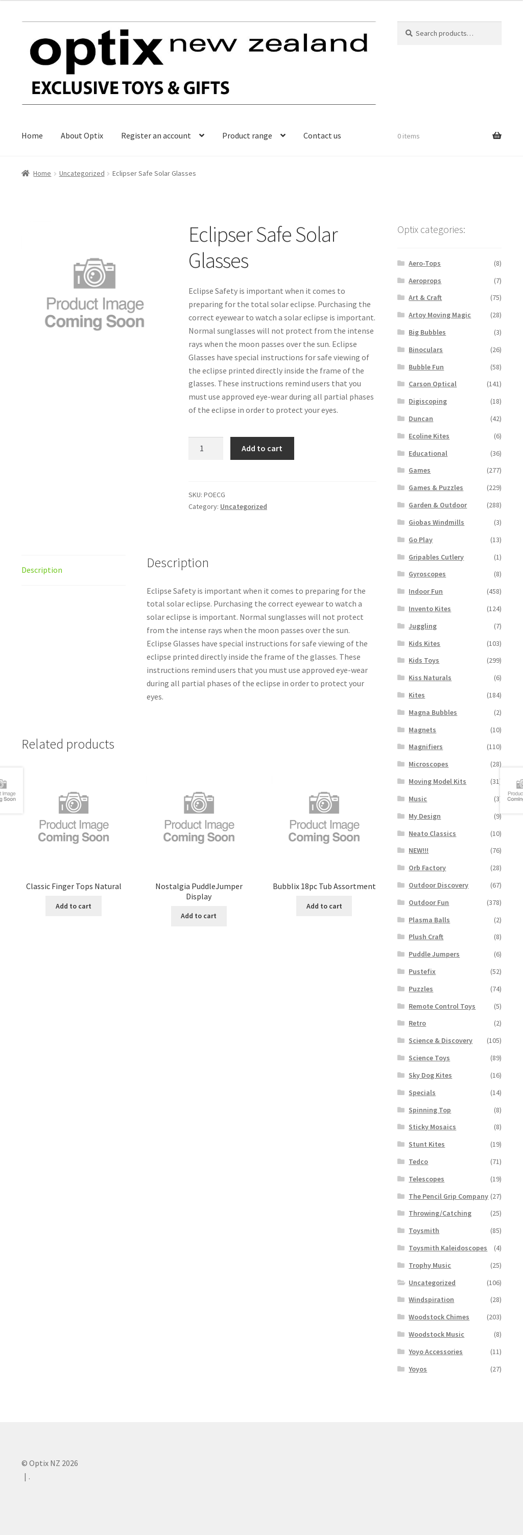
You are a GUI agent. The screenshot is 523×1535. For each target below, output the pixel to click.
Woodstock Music (436, 1334)
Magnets (422, 729)
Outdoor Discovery (438, 885)
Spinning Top (430, 1109)
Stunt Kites (427, 1144)
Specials (422, 1092)
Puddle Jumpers (434, 954)
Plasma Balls (429, 919)
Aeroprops (425, 280)
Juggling (423, 626)
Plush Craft (426, 936)
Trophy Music (430, 1265)
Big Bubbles (427, 332)
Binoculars (426, 349)
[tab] (73, 570)
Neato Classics (432, 833)
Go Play (421, 539)
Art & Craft (425, 297)
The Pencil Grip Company (448, 1196)
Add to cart (262, 448)
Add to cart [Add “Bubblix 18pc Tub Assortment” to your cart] (324, 906)
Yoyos (418, 1369)
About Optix (82, 135)
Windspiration (431, 1299)
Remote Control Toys (442, 1006)
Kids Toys (424, 660)
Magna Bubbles (433, 712)
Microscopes (428, 764)
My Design (425, 816)
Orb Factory (427, 867)
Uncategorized (82, 173)
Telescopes (426, 1178)
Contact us (322, 135)
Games (420, 470)
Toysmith (424, 1230)
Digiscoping (428, 401)
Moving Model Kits (437, 781)
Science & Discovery (440, 1040)
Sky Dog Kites (430, 1075)
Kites (417, 695)
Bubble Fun (426, 366)
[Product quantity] (205, 448)
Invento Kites (430, 608)
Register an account (156, 135)
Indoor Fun (426, 591)
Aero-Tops (425, 263)
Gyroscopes (427, 573)
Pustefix (422, 971)
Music (418, 798)
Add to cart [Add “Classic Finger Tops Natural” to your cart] (73, 906)
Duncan (421, 418)
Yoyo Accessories (436, 1351)
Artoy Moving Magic (440, 314)
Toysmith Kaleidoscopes (448, 1247)
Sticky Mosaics (432, 1126)
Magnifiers (426, 746)
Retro (417, 1023)
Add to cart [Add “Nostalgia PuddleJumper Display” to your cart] (199, 915)
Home (32, 135)
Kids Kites (424, 643)
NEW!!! (419, 850)
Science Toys (429, 1057)
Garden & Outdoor (438, 504)
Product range (247, 135)
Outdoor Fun (429, 902)
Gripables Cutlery (436, 557)
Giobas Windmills (436, 522)
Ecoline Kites (429, 435)
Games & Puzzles (436, 487)
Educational (428, 453)
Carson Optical (433, 383)
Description (41, 570)
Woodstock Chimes (439, 1316)
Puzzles (421, 988)
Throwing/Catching (440, 1213)
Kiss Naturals (430, 677)
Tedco (418, 1161)
